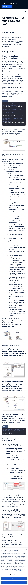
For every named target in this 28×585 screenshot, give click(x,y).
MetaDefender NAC (9, 11)
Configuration (18, 11)
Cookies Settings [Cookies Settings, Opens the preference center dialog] (14, 574)
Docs (3, 11)
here (14, 46)
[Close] (26, 549)
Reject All (14, 578)
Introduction (8, 32)
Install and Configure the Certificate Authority (11, 57)
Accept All (14, 582)
